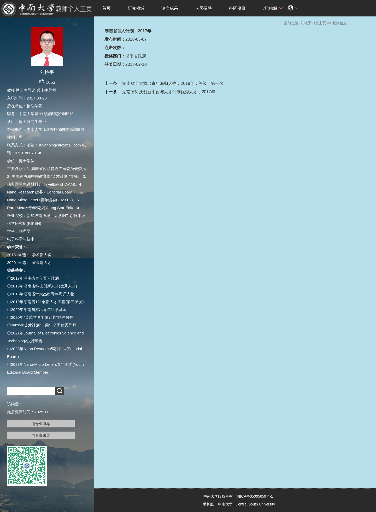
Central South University (255, 504)
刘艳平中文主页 (313, 23)
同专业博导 (41, 424)
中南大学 (225, 504)
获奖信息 (339, 23)
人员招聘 (203, 8)
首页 (106, 8)
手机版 (208, 504)
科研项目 (237, 8)
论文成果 (169, 8)
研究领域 (136, 8)
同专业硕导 (41, 435)
